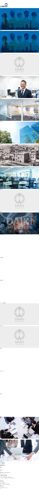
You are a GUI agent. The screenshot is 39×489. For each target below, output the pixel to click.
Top (0, 488)
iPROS (0, 466)
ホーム (1, 473)
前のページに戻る (2, 483)
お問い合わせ (1, 467)
